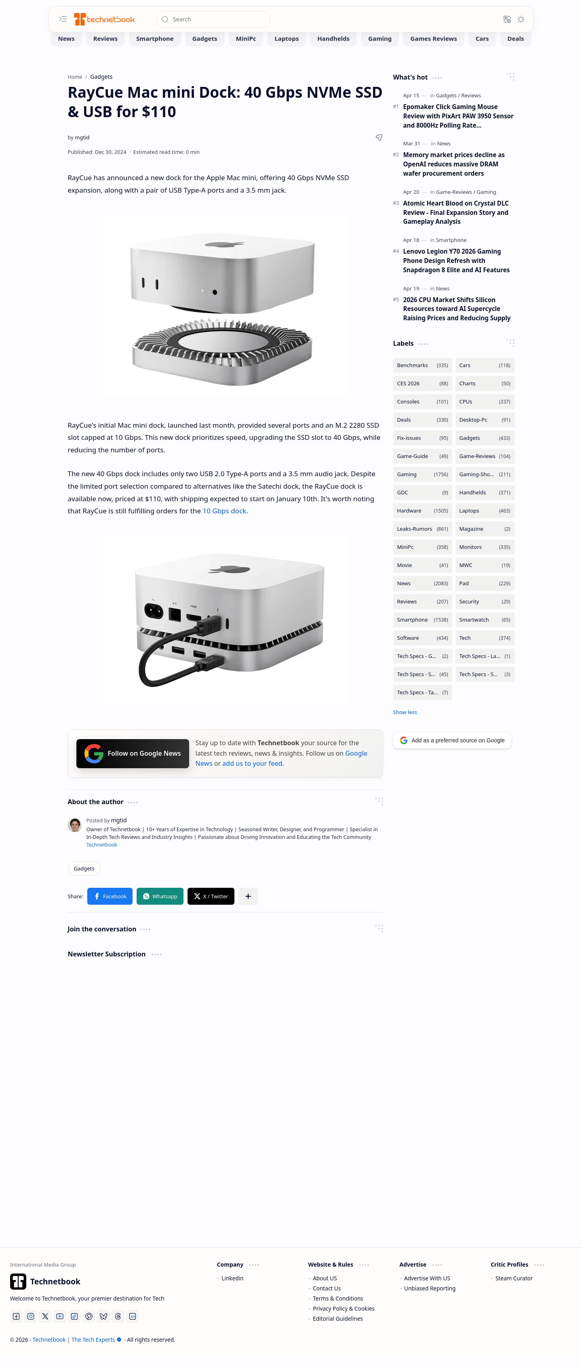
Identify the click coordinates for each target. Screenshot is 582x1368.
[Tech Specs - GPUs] (422, 668)
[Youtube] (60, 1328)
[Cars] (482, 50)
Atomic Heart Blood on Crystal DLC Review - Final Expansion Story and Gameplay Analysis (456, 224)
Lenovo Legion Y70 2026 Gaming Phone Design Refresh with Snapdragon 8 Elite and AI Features (456, 272)
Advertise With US (427, 1290)
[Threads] (118, 1328)
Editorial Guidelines (338, 1330)
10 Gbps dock (224, 522)
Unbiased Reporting (429, 1300)
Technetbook (101, 856)
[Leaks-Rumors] (422, 541)
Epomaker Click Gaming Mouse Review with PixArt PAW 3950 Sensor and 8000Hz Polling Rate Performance (458, 128)
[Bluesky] (103, 1328)
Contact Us (327, 1300)
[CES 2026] (422, 395)
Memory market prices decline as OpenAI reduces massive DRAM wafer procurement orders (454, 176)
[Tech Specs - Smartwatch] (485, 686)
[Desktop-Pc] (485, 431)
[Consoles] (422, 413)
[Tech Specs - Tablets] (422, 704)
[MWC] (485, 577)
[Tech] (485, 650)
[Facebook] (16, 1328)
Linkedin (232, 1290)
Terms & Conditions (338, 1310)
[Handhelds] (333, 50)
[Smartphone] (155, 50)
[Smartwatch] (485, 631)
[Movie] (422, 577)
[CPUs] (485, 413)
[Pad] (485, 595)
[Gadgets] (205, 50)
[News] (66, 50)
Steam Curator (514, 1290)
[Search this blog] (213, 19)
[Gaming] (380, 50)
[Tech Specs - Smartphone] (422, 686)
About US (325, 1290)
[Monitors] (485, 559)
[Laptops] (286, 50)
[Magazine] (485, 541)
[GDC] (422, 504)
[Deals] (515, 50)
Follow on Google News (132, 765)
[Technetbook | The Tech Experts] (103, 19)
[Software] (422, 650)
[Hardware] (422, 522)
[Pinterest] (89, 1328)
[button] (63, 19)
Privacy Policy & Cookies (344, 1320)
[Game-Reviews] (455, 204)
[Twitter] (45, 1328)
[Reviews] (105, 50)
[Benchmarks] (422, 377)
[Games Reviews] (433, 50)
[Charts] (485, 395)
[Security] (485, 613)
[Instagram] (31, 1328)
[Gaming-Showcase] (485, 486)
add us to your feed (252, 775)
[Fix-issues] (422, 450)
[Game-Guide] (422, 468)
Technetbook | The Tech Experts (76, 1351)
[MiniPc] (246, 50)
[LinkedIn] (133, 1328)
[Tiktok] (74, 1328)
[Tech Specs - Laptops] (485, 668)
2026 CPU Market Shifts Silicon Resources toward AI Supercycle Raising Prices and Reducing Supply (457, 321)
